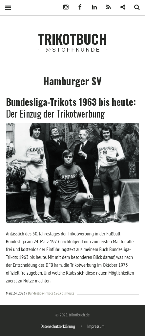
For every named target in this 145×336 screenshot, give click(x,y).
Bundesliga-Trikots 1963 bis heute (51, 293)
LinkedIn (91, 7)
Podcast (106, 7)
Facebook (77, 7)
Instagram (63, 7)
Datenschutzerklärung (57, 326)
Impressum (96, 326)
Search (134, 7)
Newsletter (120, 7)
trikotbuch (72, 39)
